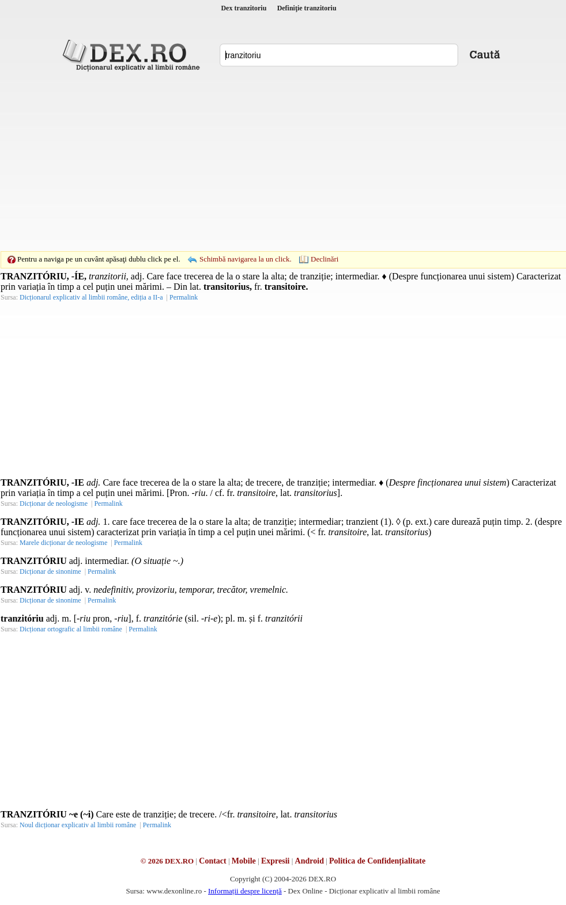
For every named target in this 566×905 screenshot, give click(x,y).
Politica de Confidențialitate (377, 861)
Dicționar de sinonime (50, 571)
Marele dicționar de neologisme (63, 543)
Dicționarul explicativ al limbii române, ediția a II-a (91, 297)
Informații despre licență (245, 891)
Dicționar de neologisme (54, 503)
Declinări (324, 259)
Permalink (183, 297)
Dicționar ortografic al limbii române (71, 629)
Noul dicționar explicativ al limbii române (78, 825)
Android (309, 861)
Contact (212, 861)
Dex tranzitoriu (243, 8)
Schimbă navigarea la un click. (245, 259)
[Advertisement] (265, 161)
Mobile (244, 861)
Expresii (275, 861)
